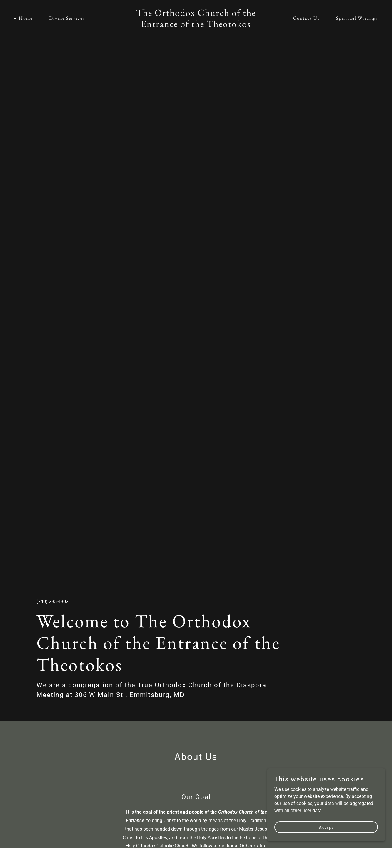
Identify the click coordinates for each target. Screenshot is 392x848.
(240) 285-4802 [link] (52, 601)
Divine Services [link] (67, 18)
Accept (326, 826)
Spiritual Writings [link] (357, 18)
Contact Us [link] (306, 18)
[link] (195, 25)
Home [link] (26, 18)
